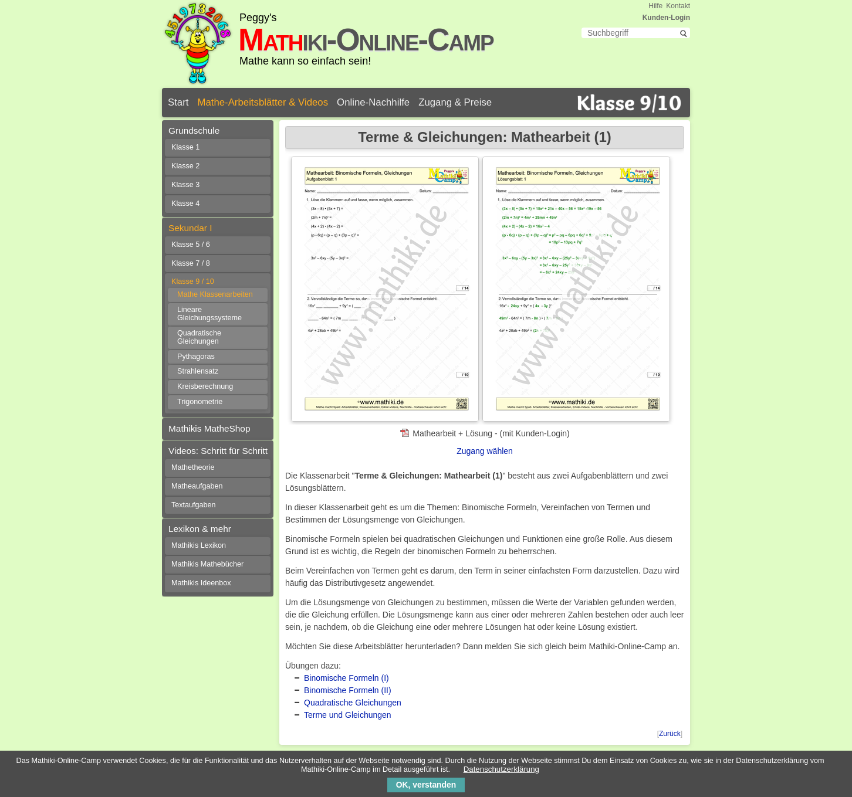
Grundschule (193, 130)
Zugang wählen (485, 451)
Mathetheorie (193, 467)
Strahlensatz (197, 371)
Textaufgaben (193, 505)
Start (178, 102)
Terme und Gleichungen (347, 715)
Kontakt (678, 6)
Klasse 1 (185, 147)
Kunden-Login (666, 17)
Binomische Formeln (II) (347, 690)
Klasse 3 (185, 185)
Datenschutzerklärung (501, 769)
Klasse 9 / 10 (192, 281)
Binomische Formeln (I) (346, 678)
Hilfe (655, 6)
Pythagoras (196, 356)
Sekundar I (190, 228)
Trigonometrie (199, 402)
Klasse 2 (185, 166)
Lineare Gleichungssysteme (209, 314)
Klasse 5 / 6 (190, 244)
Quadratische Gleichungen (352, 702)
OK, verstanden (426, 784)
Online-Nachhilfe (373, 102)
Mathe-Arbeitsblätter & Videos (262, 102)
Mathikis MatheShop (209, 428)
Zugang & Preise (455, 102)
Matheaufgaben (197, 486)
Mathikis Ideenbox (201, 583)
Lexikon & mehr (199, 529)
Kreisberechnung (205, 386)
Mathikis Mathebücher (207, 564)
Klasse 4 (185, 203)
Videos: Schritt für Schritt (218, 451)
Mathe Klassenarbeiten (215, 294)
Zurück (670, 734)
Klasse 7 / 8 (190, 263)
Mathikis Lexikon (198, 545)
